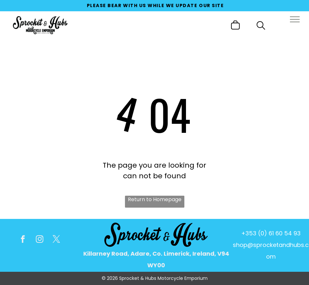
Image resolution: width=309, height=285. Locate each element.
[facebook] (22, 239)
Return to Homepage (154, 199)
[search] (260, 26)
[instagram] (39, 239)
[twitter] (56, 239)
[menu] (294, 19)
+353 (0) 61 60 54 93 (271, 233)
